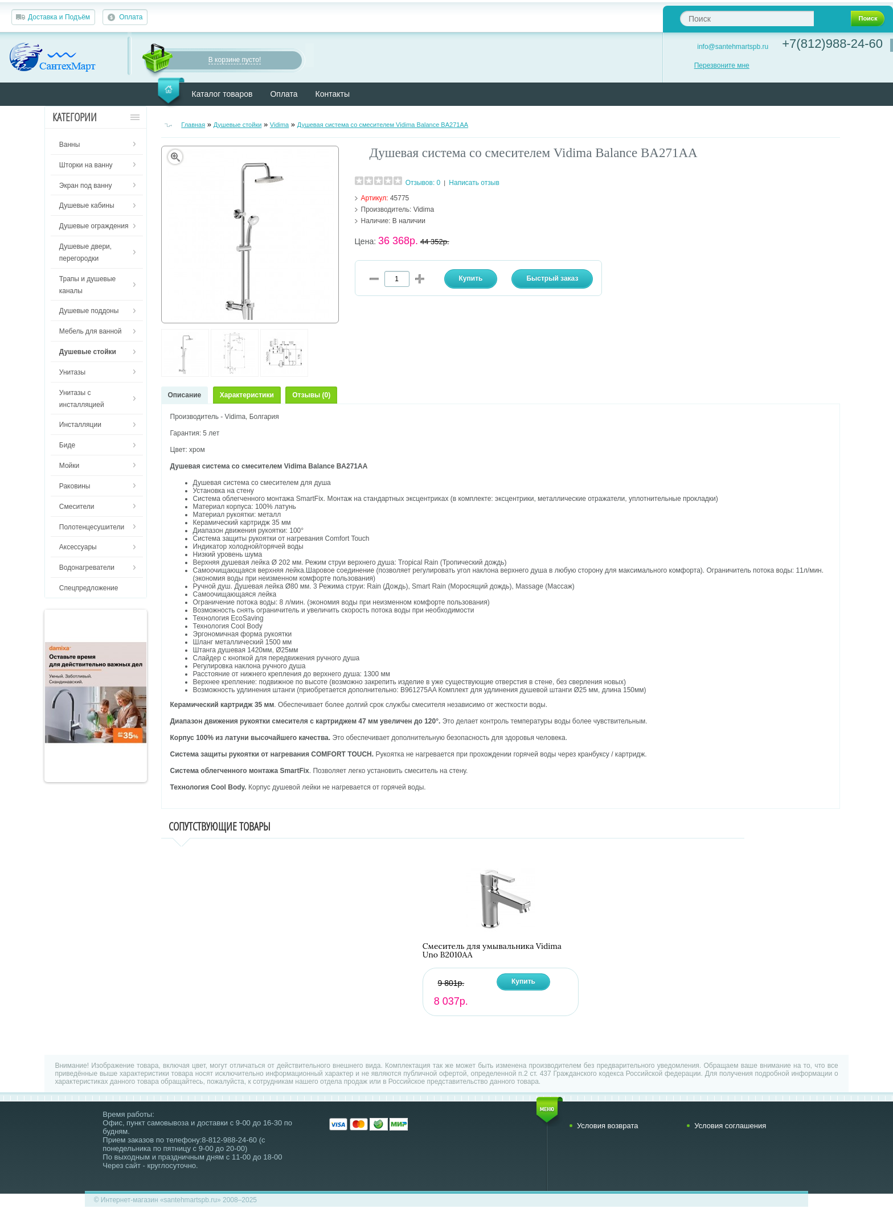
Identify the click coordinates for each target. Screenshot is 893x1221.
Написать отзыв (474, 183)
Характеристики (247, 395)
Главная (193, 124)
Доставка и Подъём (59, 17)
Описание (185, 395)
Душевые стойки (238, 124)
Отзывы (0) (311, 395)
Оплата (130, 17)
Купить (523, 981)
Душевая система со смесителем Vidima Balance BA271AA (382, 124)
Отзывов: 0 (423, 183)
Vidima (279, 124)
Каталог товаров (222, 93)
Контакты (333, 93)
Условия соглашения (730, 1125)
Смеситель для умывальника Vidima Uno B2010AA (492, 950)
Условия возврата (607, 1125)
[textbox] (747, 18)
